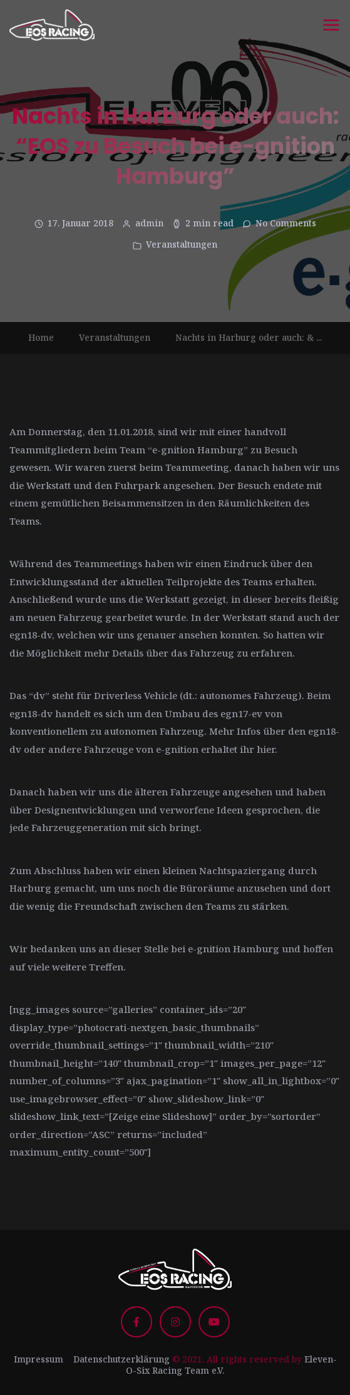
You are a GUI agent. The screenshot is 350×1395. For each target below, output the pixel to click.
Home (41, 337)
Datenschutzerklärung (121, 1359)
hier (266, 749)
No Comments (285, 223)
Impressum (38, 1359)
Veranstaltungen (181, 244)
